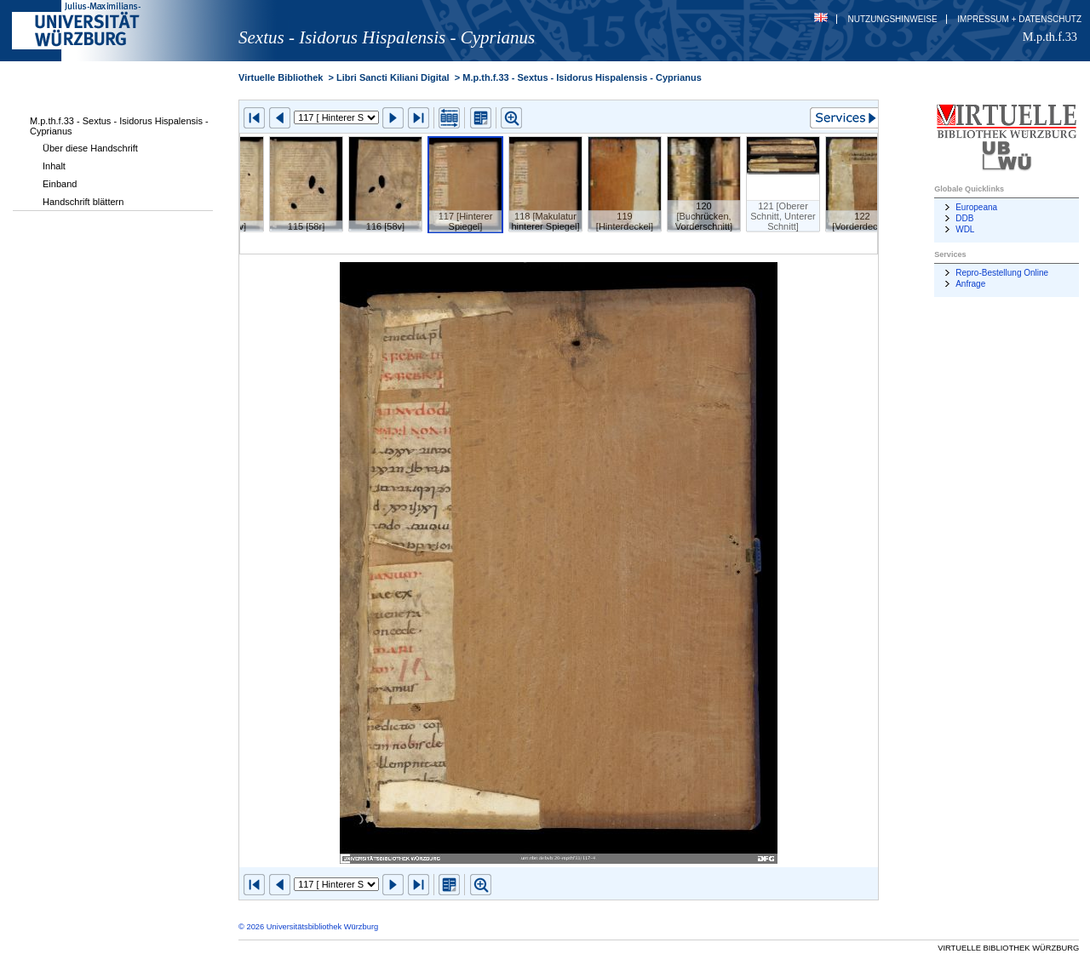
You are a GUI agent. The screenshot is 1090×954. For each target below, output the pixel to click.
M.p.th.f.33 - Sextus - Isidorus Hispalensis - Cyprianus (119, 126)
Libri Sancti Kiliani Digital (393, 77)
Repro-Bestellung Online (1001, 272)
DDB (964, 218)
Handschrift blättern (83, 202)
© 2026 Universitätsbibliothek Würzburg (308, 927)
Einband (60, 184)
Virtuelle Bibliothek (280, 77)
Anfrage (970, 283)
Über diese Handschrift (90, 148)
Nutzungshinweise (893, 19)
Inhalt (54, 166)
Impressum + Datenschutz (1019, 19)
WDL (964, 229)
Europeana (976, 207)
